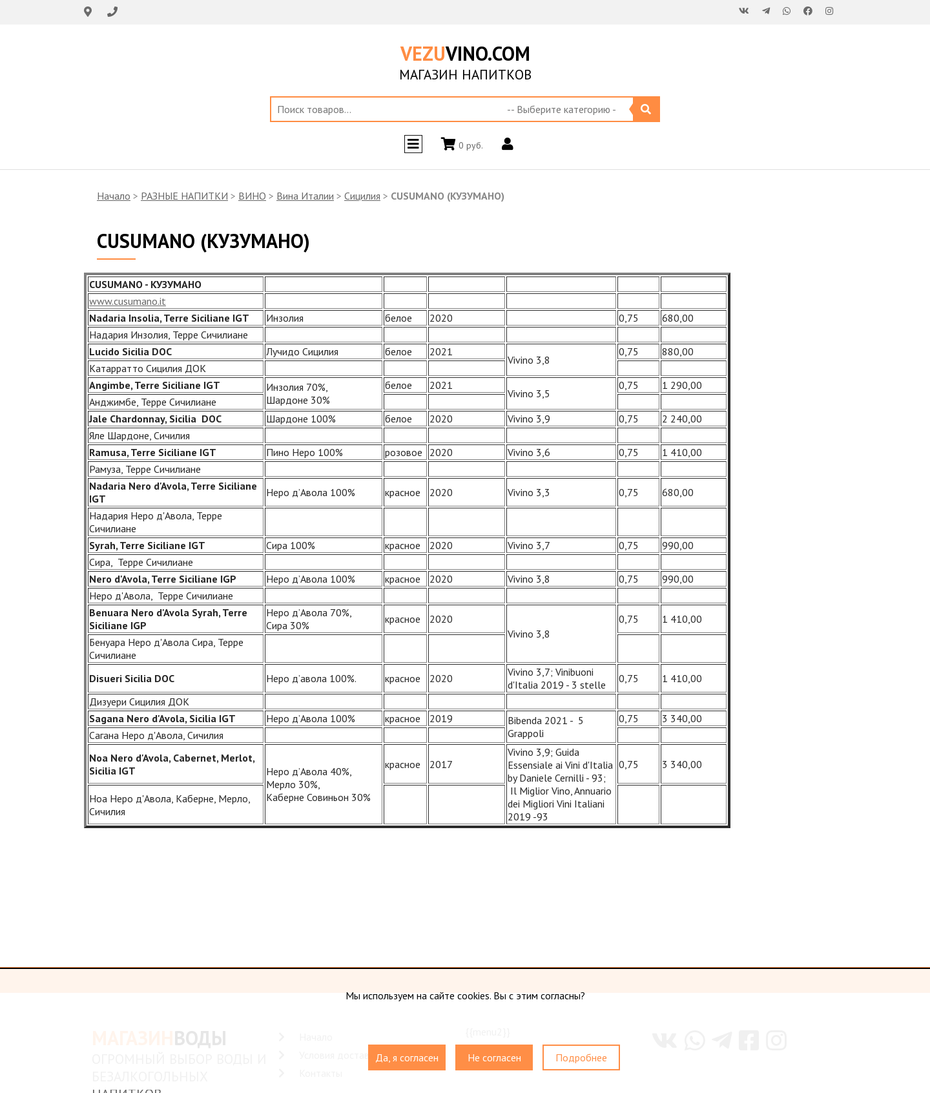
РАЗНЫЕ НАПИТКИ (184, 195)
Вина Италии (305, 195)
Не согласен (494, 1057)
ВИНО (252, 195)
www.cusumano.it (127, 301)
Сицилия (362, 195)
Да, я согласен (407, 1057)
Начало (113, 195)
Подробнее (581, 1057)
